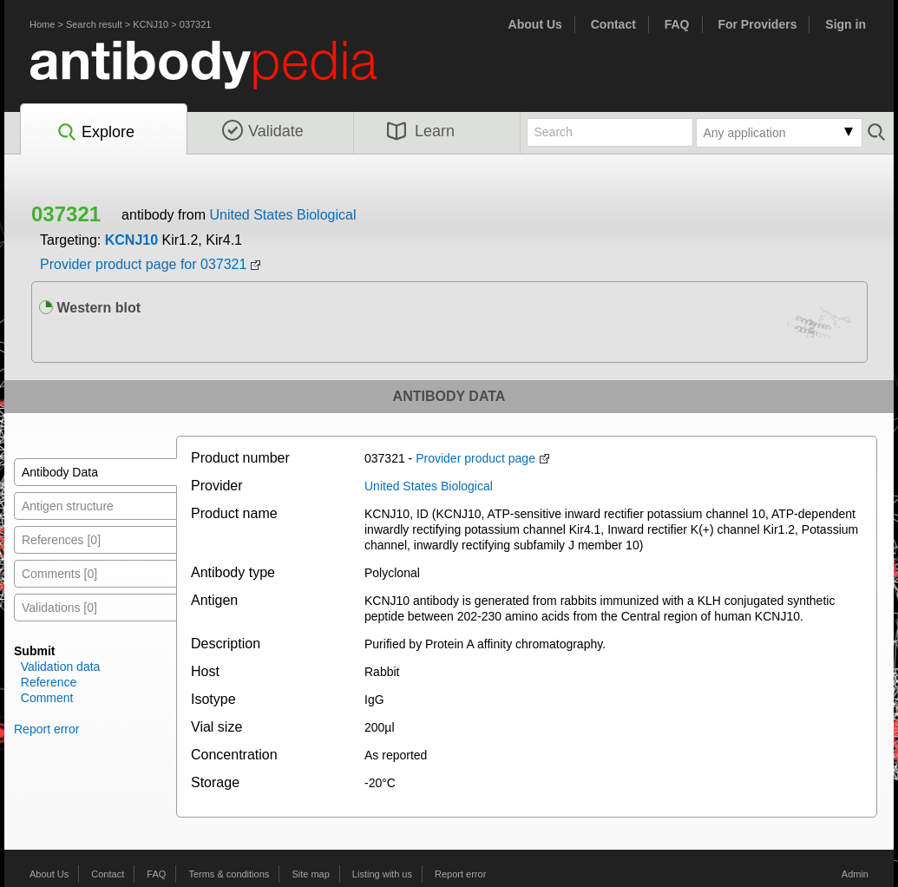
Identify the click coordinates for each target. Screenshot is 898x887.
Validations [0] (59, 607)
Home (42, 24)
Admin (855, 874)
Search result (94, 24)
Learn (421, 131)
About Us (535, 24)
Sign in (845, 24)
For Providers (757, 24)
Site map (310, 874)
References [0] (61, 540)
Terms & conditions (228, 874)
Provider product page (475, 458)
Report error (46, 729)
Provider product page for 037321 (143, 264)
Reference (49, 682)
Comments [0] (59, 574)
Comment (47, 698)
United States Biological (282, 214)
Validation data (61, 666)
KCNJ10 (150, 24)
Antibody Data (60, 472)
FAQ (677, 24)
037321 (196, 24)
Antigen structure (68, 506)
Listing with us (382, 874)
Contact (613, 24)
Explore (95, 132)
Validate (263, 131)
